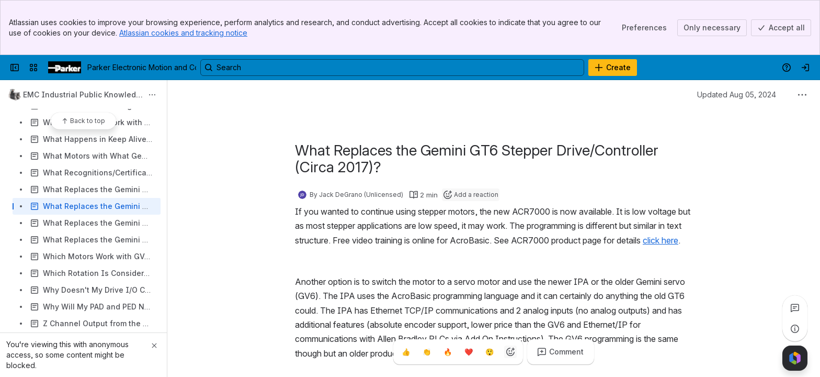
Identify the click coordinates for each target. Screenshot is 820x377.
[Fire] (447, 351)
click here (660, 240)
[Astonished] (489, 351)
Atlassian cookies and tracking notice (183, 32)
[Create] (612, 67)
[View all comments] (795, 308)
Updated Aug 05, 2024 (736, 94)
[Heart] (468, 351)
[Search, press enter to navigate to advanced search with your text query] (392, 67)
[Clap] (426, 351)
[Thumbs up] (405, 351)
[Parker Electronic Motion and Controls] (64, 67)
